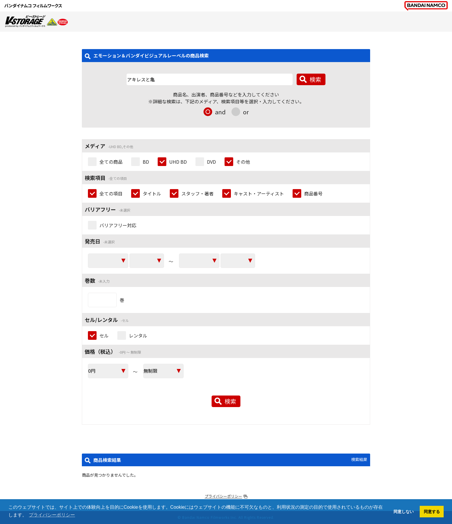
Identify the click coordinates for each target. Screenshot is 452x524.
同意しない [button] (403, 511)
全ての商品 (111, 161)
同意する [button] (432, 511)
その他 (243, 161)
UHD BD (178, 161)
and (220, 112)
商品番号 (313, 193)
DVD (211, 161)
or (246, 112)
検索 (315, 79)
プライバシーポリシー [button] (52, 514)
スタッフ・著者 (197, 193)
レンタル (138, 335)
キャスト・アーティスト (259, 193)
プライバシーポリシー (223, 496)
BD (146, 161)
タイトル (152, 193)
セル (104, 335)
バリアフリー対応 (117, 225)
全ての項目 (111, 193)
